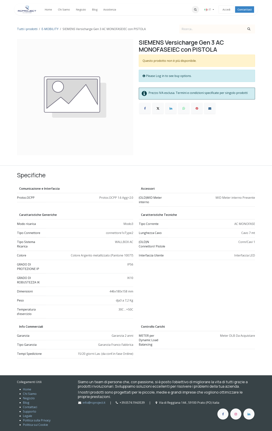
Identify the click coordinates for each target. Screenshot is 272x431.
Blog (26, 403)
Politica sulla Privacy (37, 420)
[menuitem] (48, 9)
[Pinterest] (196, 108)
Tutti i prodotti (27, 29)
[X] (157, 108)
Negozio (29, 398)
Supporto (29, 411)
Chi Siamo (30, 394)
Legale (27, 416)
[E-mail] (209, 108)
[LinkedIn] (170, 108)
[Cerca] (249, 29)
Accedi (226, 9)
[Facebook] (144, 108)
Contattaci (244, 9)
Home (27, 389)
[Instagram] (235, 414)
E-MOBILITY (50, 29)
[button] (195, 9)
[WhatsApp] (183, 108)
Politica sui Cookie (35, 425)
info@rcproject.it (93, 403)
